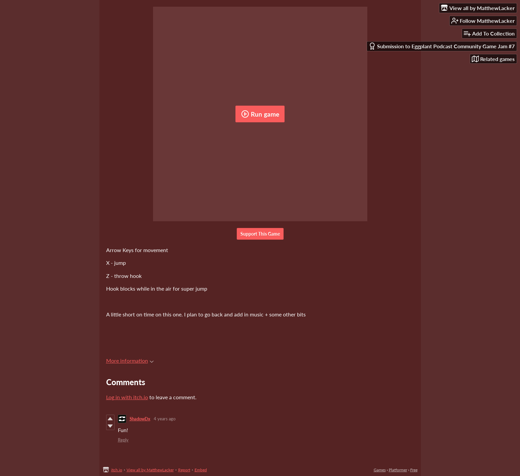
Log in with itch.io (127, 397)
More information (130, 360)
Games (380, 469)
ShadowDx (140, 418)
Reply (123, 439)
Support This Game (260, 234)
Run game (260, 114)
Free (414, 469)
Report (184, 469)
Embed (201, 469)
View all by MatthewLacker (150, 469)
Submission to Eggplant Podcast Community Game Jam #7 (442, 46)
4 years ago (164, 418)
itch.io (116, 469)
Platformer (398, 469)
